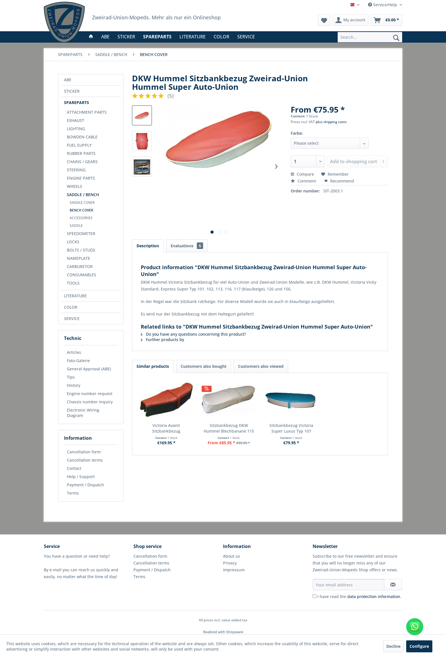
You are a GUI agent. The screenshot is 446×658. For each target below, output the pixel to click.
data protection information (373, 596)
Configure (419, 646)
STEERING (76, 170)
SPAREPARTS (76, 102)
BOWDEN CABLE (82, 137)
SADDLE (76, 225)
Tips (71, 377)
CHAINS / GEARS (82, 161)
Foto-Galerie (78, 360)
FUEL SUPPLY (79, 145)
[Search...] (370, 37)
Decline (393, 646)
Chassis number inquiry (90, 401)
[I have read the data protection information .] (314, 596)
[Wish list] (324, 20)
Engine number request (89, 393)
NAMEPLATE (78, 258)
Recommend (339, 181)
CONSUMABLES (81, 274)
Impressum (234, 569)
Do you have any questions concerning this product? (193, 334)
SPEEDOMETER (81, 233)
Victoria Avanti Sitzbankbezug (166, 428)
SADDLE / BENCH (83, 194)
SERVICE (72, 318)
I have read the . (359, 596)
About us (231, 556)
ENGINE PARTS (81, 178)
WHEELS (74, 186)
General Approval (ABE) (89, 368)
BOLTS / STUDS (81, 250)
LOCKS (73, 241)
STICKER (72, 91)
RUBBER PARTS (81, 153)
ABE (67, 79)
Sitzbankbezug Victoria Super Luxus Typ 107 (291, 428)
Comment (304, 181)
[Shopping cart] (386, 20)
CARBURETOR (80, 266)
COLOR (70, 307)
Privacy (230, 563)
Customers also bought (203, 366)
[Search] (396, 37)
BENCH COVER (81, 210)
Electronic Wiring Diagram (83, 412)
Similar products (153, 366)
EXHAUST (75, 120)
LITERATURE (75, 295)
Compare (302, 174)
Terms (73, 493)
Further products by (162, 339)
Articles (74, 352)
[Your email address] (348, 584)
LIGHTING (76, 128)
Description (148, 245)
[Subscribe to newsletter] (393, 584)
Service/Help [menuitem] (383, 4)
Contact (74, 468)
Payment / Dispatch (85, 484)
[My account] (350, 20)
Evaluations (187, 245)
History (73, 385)
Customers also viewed (261, 366)
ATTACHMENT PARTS (87, 112)
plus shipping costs (331, 121)
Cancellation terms (85, 460)
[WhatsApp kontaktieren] (414, 626)
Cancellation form (84, 451)
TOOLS (73, 283)
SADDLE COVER (82, 202)
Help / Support (81, 476)
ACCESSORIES (81, 217)
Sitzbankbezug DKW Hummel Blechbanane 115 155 (229, 428)
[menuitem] (370, 37)
